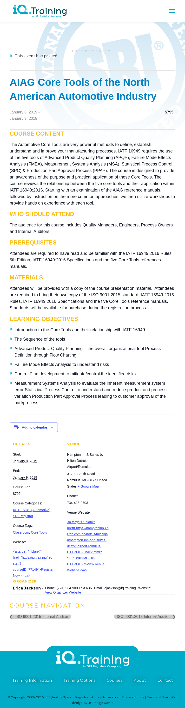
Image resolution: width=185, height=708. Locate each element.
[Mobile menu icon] (172, 11)
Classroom (21, 532)
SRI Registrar (23, 516)
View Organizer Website (63, 592)
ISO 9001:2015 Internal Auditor (41, 617)
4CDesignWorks (100, 703)
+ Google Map (88, 486)
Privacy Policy (133, 697)
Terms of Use (157, 697)
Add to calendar (34, 427)
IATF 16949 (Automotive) (31, 510)
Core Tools (39, 532)
